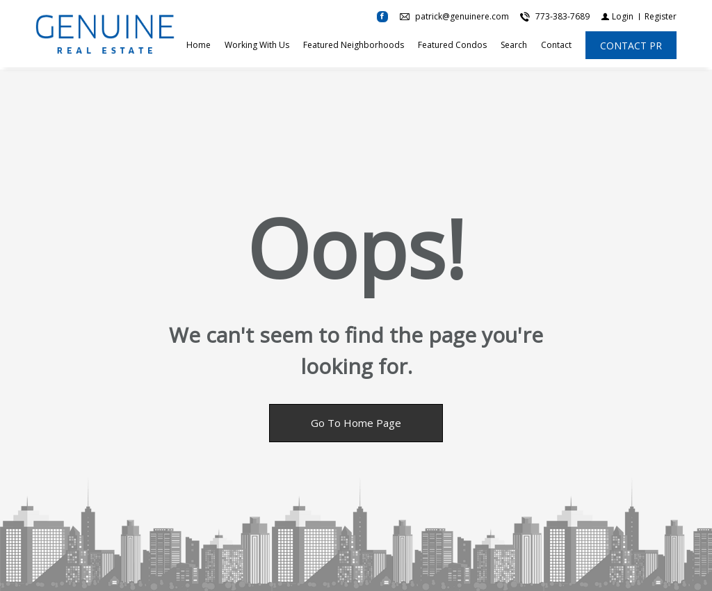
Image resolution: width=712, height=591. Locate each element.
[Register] (661, 18)
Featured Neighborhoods (353, 46)
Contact (556, 46)
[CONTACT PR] (631, 46)
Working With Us (257, 46)
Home (198, 46)
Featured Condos (452, 46)
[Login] (617, 18)
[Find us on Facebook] (382, 18)
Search (514, 46)
